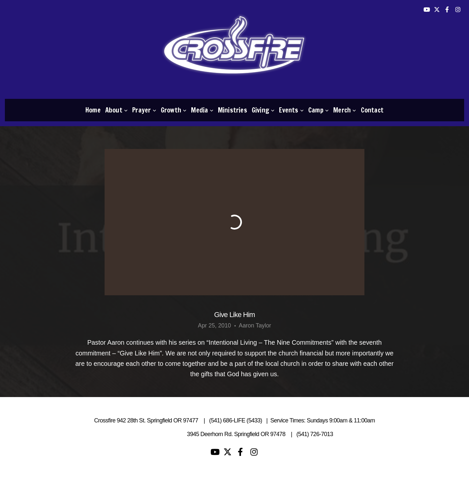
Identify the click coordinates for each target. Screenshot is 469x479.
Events (291, 110)
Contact (372, 110)
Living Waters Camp (160, 434)
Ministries (232, 110)
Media (202, 110)
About (116, 110)
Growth (174, 110)
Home (93, 110)
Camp (318, 110)
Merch (344, 110)
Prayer (144, 110)
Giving (263, 110)
